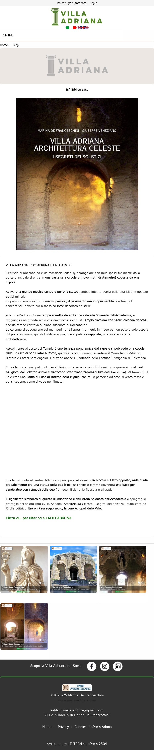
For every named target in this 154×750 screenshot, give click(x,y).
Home (4, 45)
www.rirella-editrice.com (77, 700)
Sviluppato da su (77, 744)
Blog (17, 45)
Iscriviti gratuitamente (72, 3)
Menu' (8, 35)
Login (93, 3)
